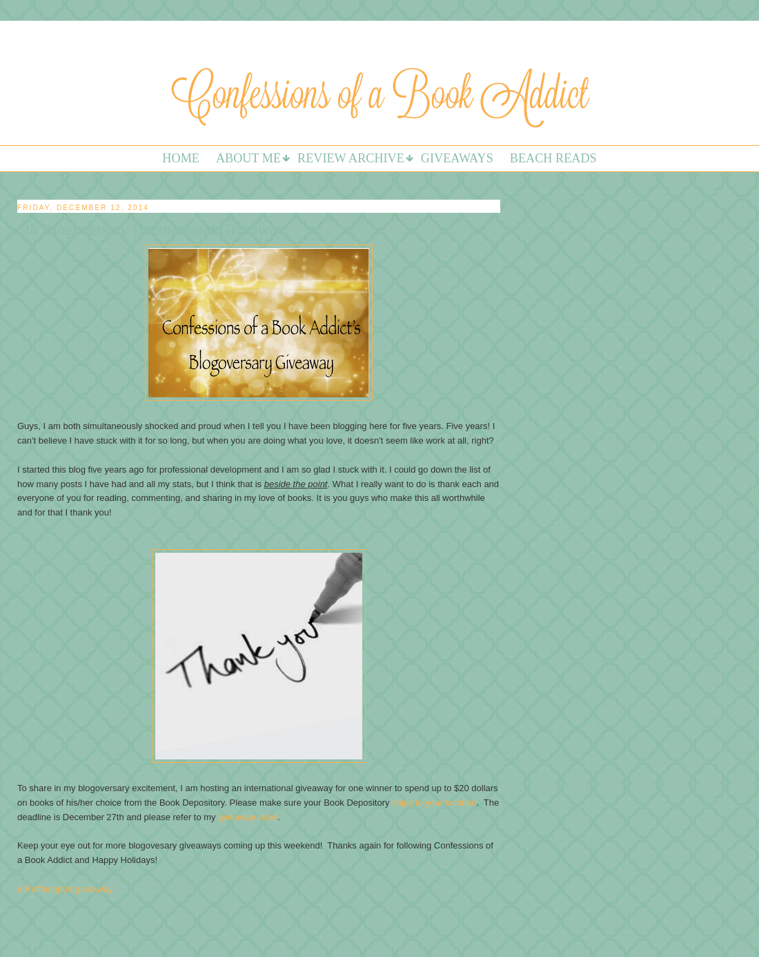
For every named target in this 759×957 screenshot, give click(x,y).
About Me (248, 158)
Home (180, 158)
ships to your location (434, 802)
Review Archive (350, 158)
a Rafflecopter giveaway (65, 889)
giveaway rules (247, 817)
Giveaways (457, 158)
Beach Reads (553, 158)
